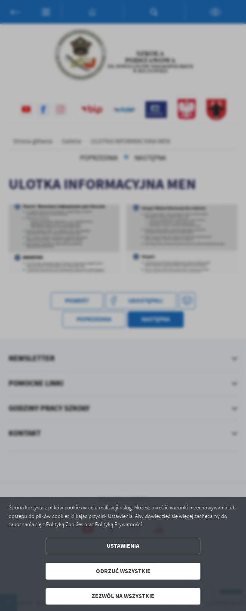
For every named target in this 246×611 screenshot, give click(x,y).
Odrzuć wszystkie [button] (123, 571)
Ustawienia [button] (123, 546)
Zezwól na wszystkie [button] (123, 596)
